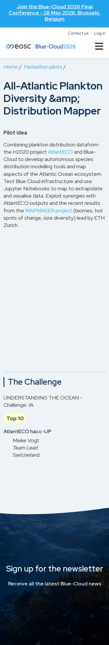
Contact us (78, 33)
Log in (100, 33)
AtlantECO (60, 151)
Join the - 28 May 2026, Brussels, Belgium (54, 12)
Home (10, 66)
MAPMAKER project (48, 210)
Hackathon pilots (43, 66)
